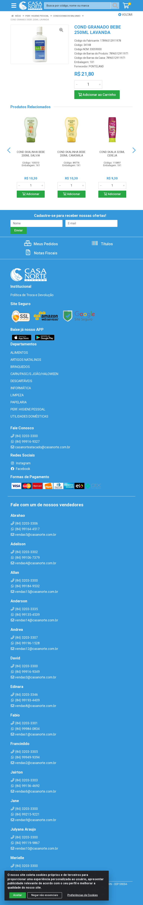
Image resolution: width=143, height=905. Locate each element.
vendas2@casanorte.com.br (33, 763)
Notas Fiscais (41, 253)
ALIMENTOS (19, 353)
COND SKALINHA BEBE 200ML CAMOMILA (71, 153)
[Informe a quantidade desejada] (88, 84)
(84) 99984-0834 (25, 729)
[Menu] (13, 5)
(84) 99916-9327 (25, 441)
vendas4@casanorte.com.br (33, 563)
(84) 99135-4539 (25, 615)
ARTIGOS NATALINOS (25, 360)
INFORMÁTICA (20, 388)
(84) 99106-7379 (25, 557)
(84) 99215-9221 (25, 814)
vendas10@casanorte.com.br (34, 848)
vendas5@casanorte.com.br (33, 535)
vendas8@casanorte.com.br (33, 706)
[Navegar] (9, 150)
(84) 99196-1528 (25, 643)
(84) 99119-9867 (25, 843)
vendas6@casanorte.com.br (33, 791)
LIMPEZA (17, 395)
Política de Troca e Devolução (31, 295)
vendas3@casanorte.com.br (33, 677)
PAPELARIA (18, 402)
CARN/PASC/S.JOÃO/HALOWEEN (34, 374)
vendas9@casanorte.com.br (33, 820)
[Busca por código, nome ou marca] (77, 5)
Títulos (102, 244)
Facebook (20, 469)
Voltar (125, 14)
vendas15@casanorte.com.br (34, 592)
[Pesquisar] (116, 5)
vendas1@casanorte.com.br (33, 734)
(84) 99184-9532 (25, 586)
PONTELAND (96, 66)
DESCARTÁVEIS (21, 381)
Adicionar (30, 194)
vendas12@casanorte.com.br (34, 649)
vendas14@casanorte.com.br (34, 620)
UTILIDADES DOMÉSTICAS (29, 416)
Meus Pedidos (41, 244)
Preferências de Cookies (82, 895)
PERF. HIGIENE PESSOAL (27, 409)
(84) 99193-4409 (25, 700)
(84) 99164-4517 (25, 529)
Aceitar (17, 895)
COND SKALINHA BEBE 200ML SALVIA (31, 153)
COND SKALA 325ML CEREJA (112, 153)
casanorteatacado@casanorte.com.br (40, 447)
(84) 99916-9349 (25, 672)
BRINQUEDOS (20, 367)
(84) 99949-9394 (25, 757)
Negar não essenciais (44, 895)
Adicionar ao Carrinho (97, 95)
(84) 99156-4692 (25, 786)
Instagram (20, 463)
